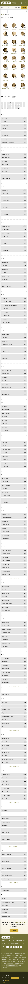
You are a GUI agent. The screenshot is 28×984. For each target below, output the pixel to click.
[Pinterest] (17, 947)
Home (2, 14)
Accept (15, 978)
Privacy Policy (5, 943)
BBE (19, 7)
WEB (9, 7)
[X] (11, 947)
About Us (3, 940)
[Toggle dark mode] (22, 3)
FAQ (9, 940)
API (13, 940)
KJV (6, 7)
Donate (24, 7)
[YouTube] (20, 947)
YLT (12, 7)
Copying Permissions (20, 940)
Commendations (14, 943)
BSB (2, 7)
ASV (16, 7)
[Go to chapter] (26, 11)
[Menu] (25, 3)
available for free (21, 922)
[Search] (18, 3)
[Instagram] (14, 947)
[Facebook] (7, 947)
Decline (23, 978)
